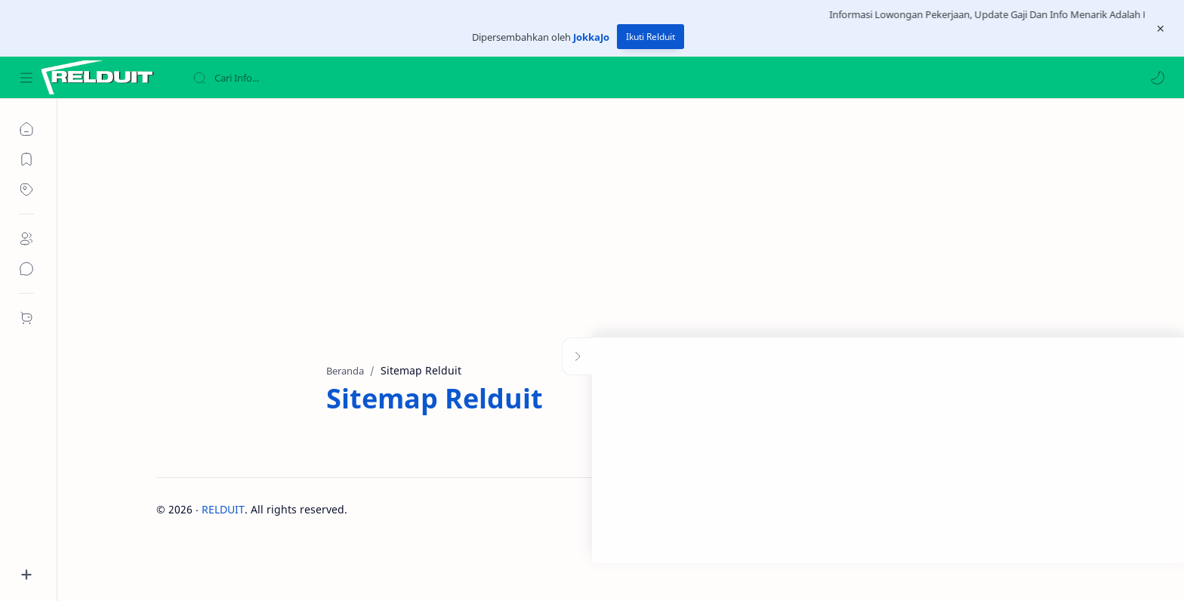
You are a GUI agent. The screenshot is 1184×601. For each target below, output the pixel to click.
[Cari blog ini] (313, 78)
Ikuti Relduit (650, 36)
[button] (1157, 77)
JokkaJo (591, 37)
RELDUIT (223, 509)
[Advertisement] (609, 227)
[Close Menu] (1160, 28)
